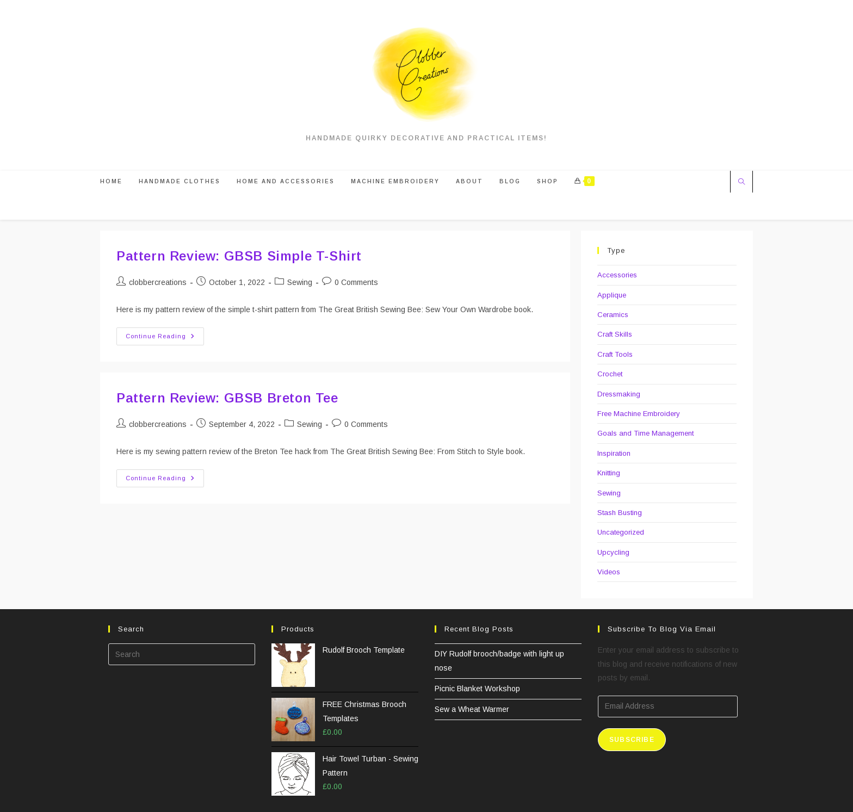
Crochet (609, 374)
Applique (611, 295)
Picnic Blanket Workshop (477, 688)
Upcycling (613, 552)
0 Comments (356, 282)
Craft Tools (615, 354)
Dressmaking (618, 394)
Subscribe (631, 739)
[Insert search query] (181, 654)
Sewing (299, 282)
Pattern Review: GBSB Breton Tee (227, 397)
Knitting (608, 473)
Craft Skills (614, 334)
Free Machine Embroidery (638, 414)
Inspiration (614, 453)
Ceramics (612, 315)
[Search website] (741, 183)
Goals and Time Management (645, 433)
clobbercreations (158, 282)
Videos (608, 572)
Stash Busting (619, 513)
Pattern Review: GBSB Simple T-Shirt (239, 256)
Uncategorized (620, 532)
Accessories (617, 275)
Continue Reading (165, 338)
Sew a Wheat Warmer (472, 709)
